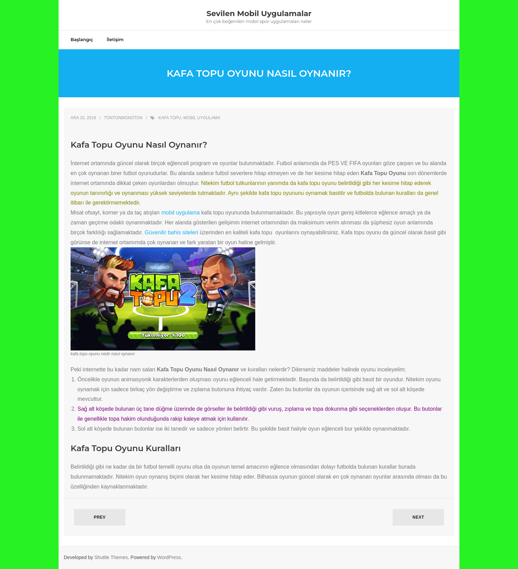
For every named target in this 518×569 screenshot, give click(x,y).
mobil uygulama (201, 117)
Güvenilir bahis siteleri (171, 232)
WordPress (169, 557)
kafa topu (169, 117)
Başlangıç (82, 39)
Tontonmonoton (123, 117)
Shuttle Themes (111, 557)
